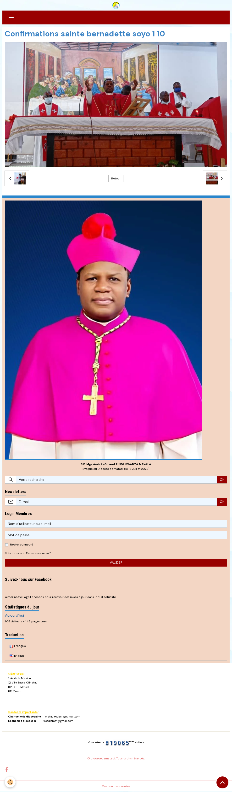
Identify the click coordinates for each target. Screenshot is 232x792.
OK (222, 479)
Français (18, 646)
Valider (116, 562)
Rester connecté (21, 544)
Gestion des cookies (116, 786)
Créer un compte (14, 553)
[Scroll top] (222, 782)
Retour (116, 178)
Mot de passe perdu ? (38, 553)
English (17, 656)
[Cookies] (10, 782)
